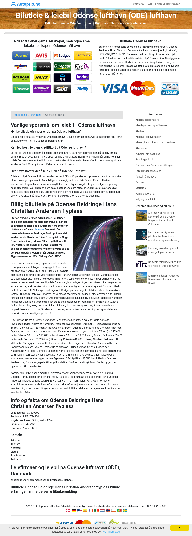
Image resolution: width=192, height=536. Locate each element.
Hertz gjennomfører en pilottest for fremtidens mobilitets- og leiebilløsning (164, 236)
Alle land (140, 131)
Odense (39, 229)
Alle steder (142, 148)
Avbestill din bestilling (148, 153)
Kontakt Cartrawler (167, 4)
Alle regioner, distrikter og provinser (156, 142)
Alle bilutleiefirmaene (147, 119)
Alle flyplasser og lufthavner (151, 125)
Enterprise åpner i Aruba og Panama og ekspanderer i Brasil (163, 279)
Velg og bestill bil (145, 199)
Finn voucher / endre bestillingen (154, 165)
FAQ (149, 4)
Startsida (138, 4)
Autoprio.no (26, 4)
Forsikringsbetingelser (148, 170)
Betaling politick (145, 159)
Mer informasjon (112, 531)
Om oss (140, 182)
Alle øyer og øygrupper (148, 136)
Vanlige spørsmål (145, 193)
